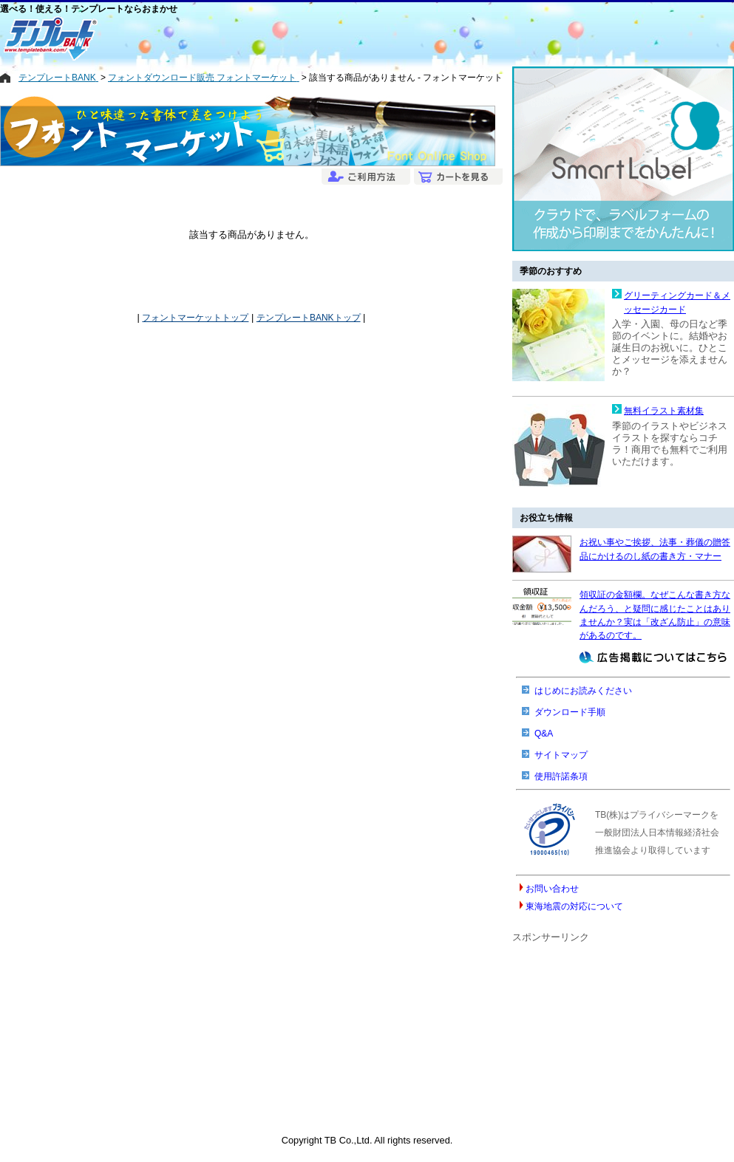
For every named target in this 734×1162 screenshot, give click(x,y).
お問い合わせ (552, 889)
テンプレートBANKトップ (308, 317)
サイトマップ (561, 755)
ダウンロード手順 (569, 712)
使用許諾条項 (561, 776)
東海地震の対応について (574, 906)
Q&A (543, 733)
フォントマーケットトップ (195, 317)
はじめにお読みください (583, 691)
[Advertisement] (314, 38)
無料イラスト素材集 (664, 411)
